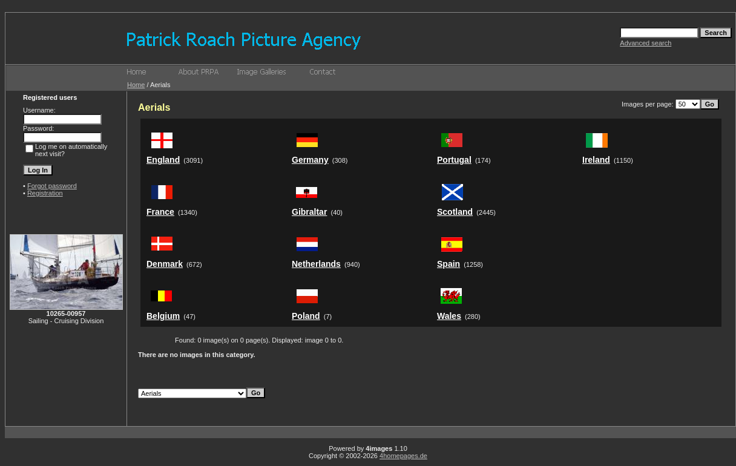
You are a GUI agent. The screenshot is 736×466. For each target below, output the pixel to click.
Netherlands (316, 264)
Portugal (454, 160)
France (160, 212)
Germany (310, 160)
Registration (45, 193)
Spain (448, 264)
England (163, 160)
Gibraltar (309, 212)
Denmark (164, 264)
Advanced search (645, 43)
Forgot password (52, 185)
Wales (449, 316)
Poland (306, 316)
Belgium (163, 316)
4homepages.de (403, 455)
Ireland (596, 160)
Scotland (455, 212)
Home (136, 84)
